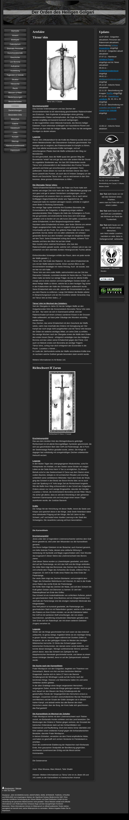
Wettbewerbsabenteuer (109, 71)
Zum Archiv (111, 119)
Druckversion (8, 788)
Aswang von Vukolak (108, 110)
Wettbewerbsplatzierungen (110, 79)
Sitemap (18, 788)
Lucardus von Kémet (107, 107)
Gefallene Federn (106, 59)
